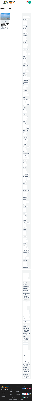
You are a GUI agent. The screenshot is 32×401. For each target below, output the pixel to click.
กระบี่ (24, 49)
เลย (28, 252)
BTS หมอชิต (25, 26)
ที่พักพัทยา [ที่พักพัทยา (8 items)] (24, 324)
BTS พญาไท (25, 21)
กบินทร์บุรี (24, 47)
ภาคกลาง (24, 135)
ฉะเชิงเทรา (24, 63)
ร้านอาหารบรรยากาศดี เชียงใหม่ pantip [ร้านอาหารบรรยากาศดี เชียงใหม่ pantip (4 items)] (26, 365)
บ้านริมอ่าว (24, 112)
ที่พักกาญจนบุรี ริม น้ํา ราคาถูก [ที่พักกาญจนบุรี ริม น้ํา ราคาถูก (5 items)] (26, 294)
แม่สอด (27, 258)
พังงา (24, 130)
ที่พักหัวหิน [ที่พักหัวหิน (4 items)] (24, 336)
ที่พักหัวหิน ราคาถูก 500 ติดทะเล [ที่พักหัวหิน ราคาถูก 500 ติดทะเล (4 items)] (26, 339)
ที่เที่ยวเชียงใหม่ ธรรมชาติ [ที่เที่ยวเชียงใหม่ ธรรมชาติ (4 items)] (26, 353)
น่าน (24, 97)
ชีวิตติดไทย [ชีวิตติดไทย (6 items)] (24, 284)
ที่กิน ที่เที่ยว (25, 75)
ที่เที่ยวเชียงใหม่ (25, 85)
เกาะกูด (24, 208)
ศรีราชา (24, 167)
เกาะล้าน (24, 213)
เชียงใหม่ (24, 231)
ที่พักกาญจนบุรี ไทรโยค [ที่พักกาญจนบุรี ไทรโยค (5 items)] (26, 304)
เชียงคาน (24, 227)
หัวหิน (28, 190)
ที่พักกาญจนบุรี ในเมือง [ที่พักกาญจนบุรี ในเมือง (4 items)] (26, 302)
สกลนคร (24, 169)
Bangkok (11, 389)
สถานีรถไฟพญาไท (26, 174)
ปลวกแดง (24, 123)
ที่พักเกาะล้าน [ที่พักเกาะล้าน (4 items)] (25, 341)
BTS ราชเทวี (25, 24)
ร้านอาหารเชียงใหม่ (26, 153)
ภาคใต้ (24, 146)
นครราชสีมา (25, 90)
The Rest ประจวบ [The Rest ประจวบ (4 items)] (25, 275)
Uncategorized (25, 44)
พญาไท (24, 128)
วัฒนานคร (24, 165)
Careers (17, 389)
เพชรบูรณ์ (24, 236)
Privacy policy (18, 394)
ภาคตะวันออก (25, 139)
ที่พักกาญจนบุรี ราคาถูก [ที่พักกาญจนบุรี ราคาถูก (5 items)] (26, 291)
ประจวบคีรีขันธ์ (3, 21)
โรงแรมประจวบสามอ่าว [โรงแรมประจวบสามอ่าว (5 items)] (26, 372)
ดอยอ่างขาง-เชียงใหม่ (25, 68)
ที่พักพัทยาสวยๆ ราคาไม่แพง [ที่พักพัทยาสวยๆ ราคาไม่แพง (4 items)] (26, 334)
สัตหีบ (24, 183)
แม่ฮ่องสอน (25, 260)
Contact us (17, 392)
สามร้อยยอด (25, 185)
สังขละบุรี (24, 181)
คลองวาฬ (24, 58)
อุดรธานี (24, 204)
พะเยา (28, 128)
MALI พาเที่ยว (25, 33)
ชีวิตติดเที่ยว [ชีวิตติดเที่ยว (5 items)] (25, 282)
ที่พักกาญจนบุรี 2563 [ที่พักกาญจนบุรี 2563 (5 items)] (26, 288)
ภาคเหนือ (24, 144)
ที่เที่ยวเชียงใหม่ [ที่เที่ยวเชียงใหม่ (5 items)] (25, 349)
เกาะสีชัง (24, 215)
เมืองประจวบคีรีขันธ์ (26, 250)
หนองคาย (24, 188)
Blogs (17, 395)
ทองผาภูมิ (24, 73)
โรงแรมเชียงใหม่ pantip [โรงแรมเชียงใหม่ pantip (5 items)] (26, 377)
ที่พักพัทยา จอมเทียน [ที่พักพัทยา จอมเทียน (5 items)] (26, 328)
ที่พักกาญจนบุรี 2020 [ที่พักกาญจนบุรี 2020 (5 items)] (26, 286)
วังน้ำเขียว (24, 160)
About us (17, 391)
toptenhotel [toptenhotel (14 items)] (25, 277)
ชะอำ (27, 65)
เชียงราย (24, 229)
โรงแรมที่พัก (8, 21)
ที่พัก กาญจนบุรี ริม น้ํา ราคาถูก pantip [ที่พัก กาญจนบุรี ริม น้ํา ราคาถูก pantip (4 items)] (26, 297)
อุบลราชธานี (25, 206)
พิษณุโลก (24, 132)
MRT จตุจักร (25, 35)
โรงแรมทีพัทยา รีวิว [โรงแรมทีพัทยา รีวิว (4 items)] (26, 369)
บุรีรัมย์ (24, 114)
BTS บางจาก (25, 19)
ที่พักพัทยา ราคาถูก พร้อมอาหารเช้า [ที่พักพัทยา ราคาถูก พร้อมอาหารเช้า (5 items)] (26, 331)
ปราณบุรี (24, 121)
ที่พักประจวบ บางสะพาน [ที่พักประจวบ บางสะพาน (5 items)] (26, 322)
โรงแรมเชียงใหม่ (25, 267)
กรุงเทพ (24, 51)
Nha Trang (11, 392)
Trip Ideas (24, 42)
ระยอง (28, 146)
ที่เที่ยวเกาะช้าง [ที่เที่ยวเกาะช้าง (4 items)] (25, 347)
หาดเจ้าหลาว (25, 192)
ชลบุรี (24, 65)
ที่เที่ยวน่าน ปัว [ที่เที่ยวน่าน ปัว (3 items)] (25, 345)
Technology (25, 40)
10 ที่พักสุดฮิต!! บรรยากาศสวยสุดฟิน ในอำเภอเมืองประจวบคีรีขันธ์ (5, 24)
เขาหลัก (28, 222)
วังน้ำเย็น (24, 162)
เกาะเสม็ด (24, 220)
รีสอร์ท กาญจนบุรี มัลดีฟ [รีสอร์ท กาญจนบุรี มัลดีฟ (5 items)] (26, 359)
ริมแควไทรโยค (25, 155)
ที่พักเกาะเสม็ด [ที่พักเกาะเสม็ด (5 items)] (25, 343)
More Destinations (12, 397)
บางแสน (24, 107)
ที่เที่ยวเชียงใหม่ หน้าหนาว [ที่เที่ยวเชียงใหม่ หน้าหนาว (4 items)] (26, 356)
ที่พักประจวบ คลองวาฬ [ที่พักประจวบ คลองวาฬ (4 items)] (26, 319)
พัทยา (27, 130)
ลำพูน (28, 158)
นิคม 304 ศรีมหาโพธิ (26, 99)
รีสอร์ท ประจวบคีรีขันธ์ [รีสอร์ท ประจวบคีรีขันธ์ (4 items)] (26, 362)
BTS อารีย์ (24, 28)
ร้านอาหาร (24, 151)
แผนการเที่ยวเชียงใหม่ (25, 255)
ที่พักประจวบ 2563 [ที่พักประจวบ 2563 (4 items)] (26, 316)
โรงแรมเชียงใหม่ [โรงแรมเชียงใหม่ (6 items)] (25, 374)
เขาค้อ (24, 222)
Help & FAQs (18, 388)
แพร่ (23, 258)
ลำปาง (24, 158)
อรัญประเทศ (25, 197)
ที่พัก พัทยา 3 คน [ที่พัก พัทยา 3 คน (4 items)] (25, 326)
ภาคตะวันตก (5, 21)
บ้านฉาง (24, 109)
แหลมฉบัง (24, 262)
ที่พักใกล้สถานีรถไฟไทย (26, 83)
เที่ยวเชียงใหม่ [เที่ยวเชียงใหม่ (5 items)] (25, 367)
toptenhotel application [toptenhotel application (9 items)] (26, 280)
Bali (10, 388)
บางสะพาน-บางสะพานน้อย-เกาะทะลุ (26, 105)
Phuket (11, 394)
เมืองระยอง (25, 252)
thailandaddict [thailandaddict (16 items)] (25, 273)
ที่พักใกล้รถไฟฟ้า (25, 80)
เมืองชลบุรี (24, 243)
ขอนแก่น (24, 56)
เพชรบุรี (24, 234)
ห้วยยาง (24, 190)
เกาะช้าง (24, 211)
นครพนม (24, 88)
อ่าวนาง (24, 199)
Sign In (29, 2)
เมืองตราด (24, 245)
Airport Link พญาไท (26, 17)
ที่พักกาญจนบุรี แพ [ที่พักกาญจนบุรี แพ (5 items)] (26, 299)
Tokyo (11, 395)
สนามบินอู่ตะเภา (25, 176)
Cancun (11, 391)
